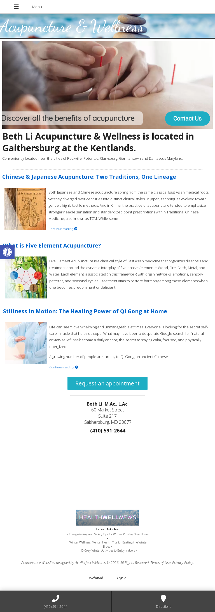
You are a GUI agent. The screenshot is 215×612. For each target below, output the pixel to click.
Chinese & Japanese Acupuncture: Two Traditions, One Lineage (89, 176)
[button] (7, 252)
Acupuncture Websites (38, 562)
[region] (107, 85)
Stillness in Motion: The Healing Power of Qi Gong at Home (85, 311)
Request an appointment (107, 383)
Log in (121, 577)
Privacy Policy (182, 562)
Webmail (96, 577)
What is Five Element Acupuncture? (52, 245)
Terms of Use (160, 562)
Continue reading (63, 228)
